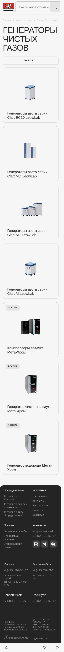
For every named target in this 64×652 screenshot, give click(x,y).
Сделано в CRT (40, 638)
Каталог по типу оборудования (13, 513)
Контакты (38, 500)
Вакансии (38, 514)
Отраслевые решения (11, 537)
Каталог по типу (24, 20)
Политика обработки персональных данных (15, 628)
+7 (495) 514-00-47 (16, 570)
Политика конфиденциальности (15, 623)
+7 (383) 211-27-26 (15, 601)
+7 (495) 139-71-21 (44, 570)
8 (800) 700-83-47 (44, 535)
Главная (7, 20)
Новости (38, 510)
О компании (40, 496)
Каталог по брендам (10, 498)
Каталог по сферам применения (15, 505)
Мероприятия (41, 505)
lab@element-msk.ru (44, 531)
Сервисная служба (15, 531)
